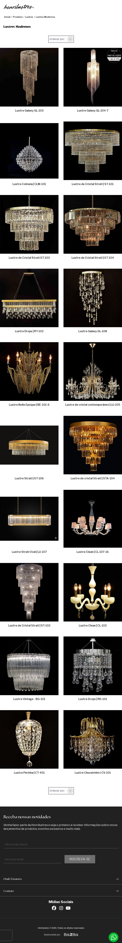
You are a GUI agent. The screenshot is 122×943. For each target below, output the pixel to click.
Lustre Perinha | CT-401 (29, 772)
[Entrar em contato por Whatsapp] (114, 937)
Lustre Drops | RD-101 (92, 699)
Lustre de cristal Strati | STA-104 (93, 478)
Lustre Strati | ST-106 (29, 478)
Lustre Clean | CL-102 (93, 625)
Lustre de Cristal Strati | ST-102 (29, 625)
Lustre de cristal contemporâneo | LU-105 (92, 404)
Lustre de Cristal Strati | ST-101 (93, 184)
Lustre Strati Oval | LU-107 (29, 552)
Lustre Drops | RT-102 (29, 331)
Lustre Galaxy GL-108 (92, 331)
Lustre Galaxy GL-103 (29, 110)
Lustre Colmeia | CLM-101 (29, 184)
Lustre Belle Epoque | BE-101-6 (29, 404)
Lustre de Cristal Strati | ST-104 (93, 257)
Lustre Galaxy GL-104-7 (92, 110)
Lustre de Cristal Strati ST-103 (29, 257)
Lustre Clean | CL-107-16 (93, 552)
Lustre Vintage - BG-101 (29, 699)
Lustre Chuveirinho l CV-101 (93, 772)
